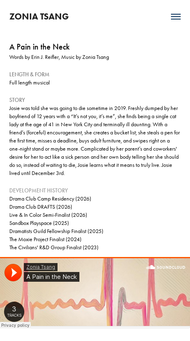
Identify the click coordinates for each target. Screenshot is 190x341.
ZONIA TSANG (39, 16)
